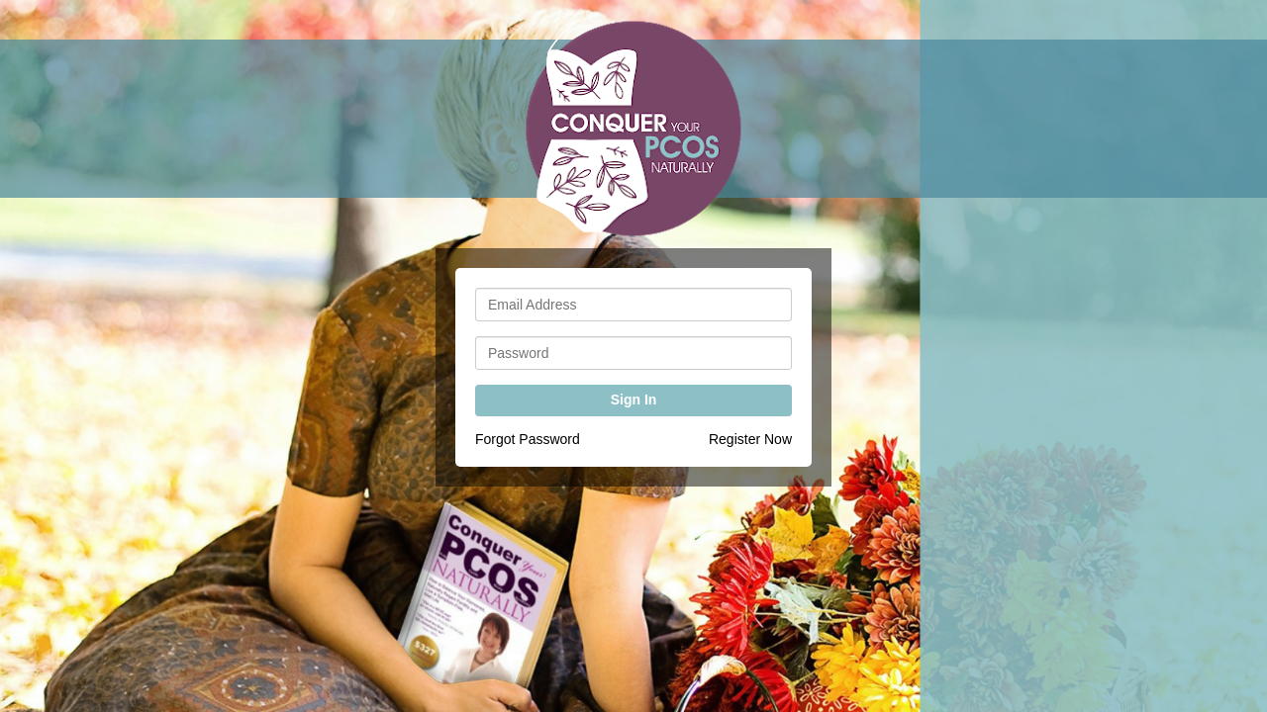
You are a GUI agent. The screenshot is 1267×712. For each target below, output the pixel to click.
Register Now (750, 439)
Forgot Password (527, 439)
